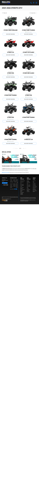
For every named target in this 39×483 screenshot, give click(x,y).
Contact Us (34, 180)
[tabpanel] (14, 183)
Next (24, 148)
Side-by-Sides (22, 184)
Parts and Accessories (34, 189)
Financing (28, 191)
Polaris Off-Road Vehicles (22, 190)
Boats (27, 187)
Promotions (34, 185)
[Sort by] (33, 13)
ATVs (27, 183)
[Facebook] (15, 189)
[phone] (31, 3)
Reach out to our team (5, 172)
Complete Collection (21, 194)
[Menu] (36, 3)
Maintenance (34, 187)
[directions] (34, 3)
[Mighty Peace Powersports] (6, 2)
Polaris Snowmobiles (22, 192)
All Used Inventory (28, 181)
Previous (15, 148)
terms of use (26, 200)
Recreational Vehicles (22, 188)
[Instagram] (16, 189)
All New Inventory (22, 180)
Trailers (21, 186)
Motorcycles (28, 182)
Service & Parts (35, 186)
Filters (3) (4, 13)
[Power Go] (10, 200)
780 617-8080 (5, 184)
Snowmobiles (22, 185)
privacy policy (22, 200)
